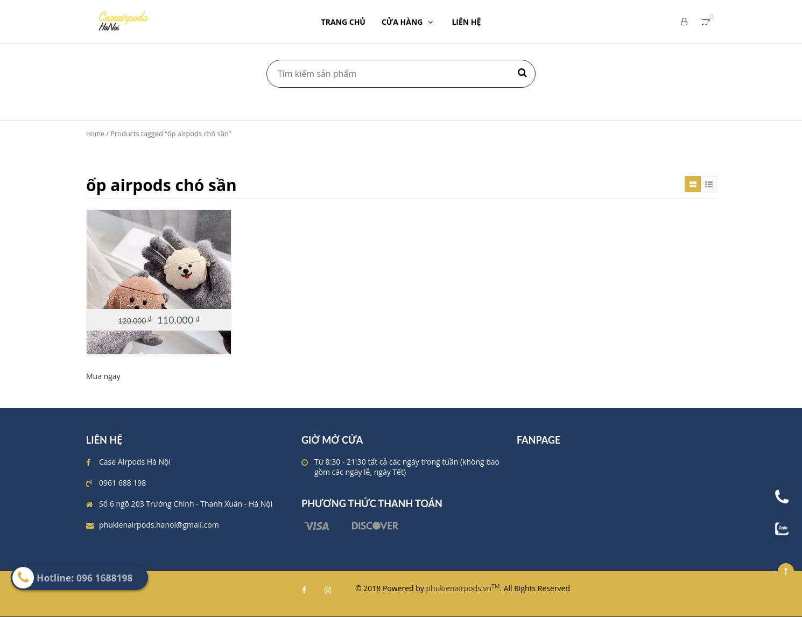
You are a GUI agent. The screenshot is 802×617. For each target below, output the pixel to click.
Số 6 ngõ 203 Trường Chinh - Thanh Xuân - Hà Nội (185, 504)
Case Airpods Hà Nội (135, 462)
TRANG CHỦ (343, 22)
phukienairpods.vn (463, 588)
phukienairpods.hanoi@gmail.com (159, 525)
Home (95, 133)
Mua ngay (103, 376)
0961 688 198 (122, 483)
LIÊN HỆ (466, 22)
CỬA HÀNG (409, 22)
